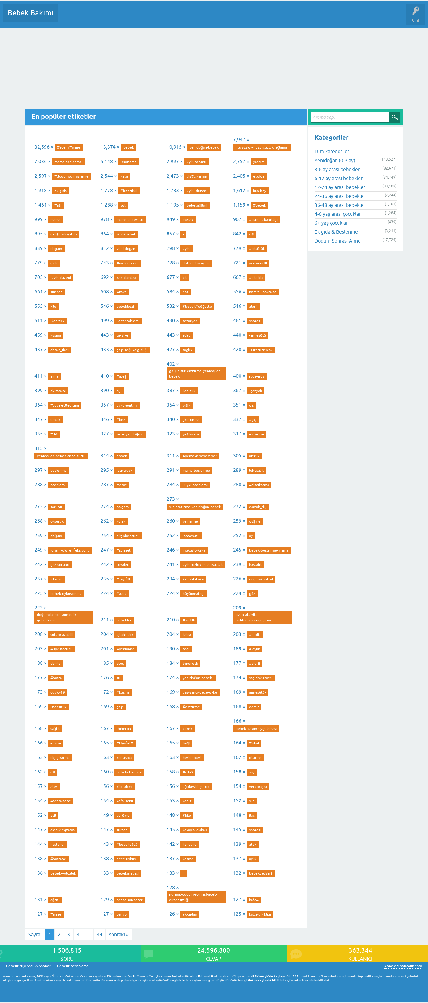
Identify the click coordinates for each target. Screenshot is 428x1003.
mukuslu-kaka (194, 550)
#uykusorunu (61, 649)
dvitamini (58, 391)
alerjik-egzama (62, 830)
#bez (121, 420)
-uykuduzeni (60, 277)
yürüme (123, 815)
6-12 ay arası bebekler (339, 178)
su (118, 678)
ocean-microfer (130, 900)
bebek (128, 147)
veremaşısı (258, 786)
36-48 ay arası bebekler (340, 205)
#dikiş (188, 772)
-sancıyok (124, 470)
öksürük (57, 521)
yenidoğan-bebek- (198, 678)
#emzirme (191, 707)
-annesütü (257, 335)
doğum (56, 536)
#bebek (259, 205)
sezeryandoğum (130, 434)
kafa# (254, 900)
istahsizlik (58, 707)
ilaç (252, 815)
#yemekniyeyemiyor (200, 456)
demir (254, 707)
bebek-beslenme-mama (268, 550)
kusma (55, 335)
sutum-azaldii (61, 634)
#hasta (56, 678)
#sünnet (124, 550)
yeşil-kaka (191, 434)
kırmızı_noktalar (262, 292)
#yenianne (125, 649)
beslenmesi (192, 758)
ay (251, 536)
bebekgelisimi (260, 873)
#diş (54, 434)
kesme (188, 859)
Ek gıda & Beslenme (336, 232)
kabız (187, 801)
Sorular (69, 17)
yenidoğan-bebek (204, 147)
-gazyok (255, 391)
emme (55, 743)
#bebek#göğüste (197, 306)
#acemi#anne (68, 147)
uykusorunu (196, 162)
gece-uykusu (127, 859)
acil (53, 815)
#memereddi (127, 263)
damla (55, 663)
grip (120, 707)
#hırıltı (255, 634)
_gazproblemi (128, 321)
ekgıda (258, 176)
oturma (255, 758)
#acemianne (60, 801)
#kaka (121, 292)
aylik (252, 859)
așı (119, 391)
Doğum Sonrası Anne (338, 240)
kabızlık (189, 391)
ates (53, 786)
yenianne (190, 521)
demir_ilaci (59, 350)
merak (188, 220)
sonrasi (255, 830)
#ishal (254, 743)
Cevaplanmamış (95, 17)
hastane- (57, 844)
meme (122, 485)
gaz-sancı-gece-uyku (200, 692)
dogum (56, 249)
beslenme (58, 470)
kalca (187, 634)
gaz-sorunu (59, 565)
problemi (57, 485)
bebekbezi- (126, 306)
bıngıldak (190, 663)
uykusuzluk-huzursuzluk (203, 565)
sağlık (55, 729)
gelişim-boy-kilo (63, 234)
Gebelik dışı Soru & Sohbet (28, 966)
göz (252, 594)
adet (186, 335)
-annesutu (191, 536)
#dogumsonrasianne (71, 176)
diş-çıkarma (59, 758)
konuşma (124, 758)
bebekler (124, 620)
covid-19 (57, 692)
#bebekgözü (127, 844)
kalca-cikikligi (260, 914)
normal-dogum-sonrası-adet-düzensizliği (193, 897)
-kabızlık (57, 321)
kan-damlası (126, 277)
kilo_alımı (124, 786)
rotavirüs (256, 376)
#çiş (252, 420)
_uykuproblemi (195, 485)
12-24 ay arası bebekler (340, 187)
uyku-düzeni (197, 191)
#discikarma (259, 485)
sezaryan (190, 321)
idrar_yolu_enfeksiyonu (70, 550)
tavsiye (122, 335)
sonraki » (119, 934)
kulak (121, 521)
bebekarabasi (128, 873)
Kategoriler (126, 17)
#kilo (187, 815)
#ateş (121, 376)
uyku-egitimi (127, 405)
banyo (122, 914)
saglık (187, 350)
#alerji (254, 663)
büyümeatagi (193, 594)
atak (252, 844)
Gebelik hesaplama (72, 966)
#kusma (123, 692)
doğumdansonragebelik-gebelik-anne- (57, 617)
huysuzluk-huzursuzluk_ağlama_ (262, 147)
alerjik (254, 456)
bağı (186, 743)
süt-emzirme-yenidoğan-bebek (195, 507)
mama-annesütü (130, 220)
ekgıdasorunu (128, 536)
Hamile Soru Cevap (258, 17)
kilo (53, 306)
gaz (185, 292)
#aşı (57, 205)
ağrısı (54, 900)
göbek (122, 456)
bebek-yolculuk (63, 873)
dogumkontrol (261, 579)
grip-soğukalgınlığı (132, 350)
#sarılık (189, 620)
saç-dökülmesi (260, 678)
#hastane (58, 859)
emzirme (256, 434)
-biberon (124, 729)
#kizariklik (129, 191)
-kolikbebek (126, 234)
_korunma (191, 420)
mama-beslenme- (68, 162)
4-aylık (254, 649)
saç (251, 772)
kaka (124, 176)
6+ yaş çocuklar (331, 223)
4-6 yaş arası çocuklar (338, 214)
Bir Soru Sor (177, 17)
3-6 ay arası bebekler (337, 169)
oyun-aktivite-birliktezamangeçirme (254, 617)
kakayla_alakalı (195, 830)
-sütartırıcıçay (260, 350)
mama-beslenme (196, 470)
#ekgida (256, 277)
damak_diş (258, 507)
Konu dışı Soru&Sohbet (214, 17)
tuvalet (123, 565)
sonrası (255, 321)
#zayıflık (124, 579)
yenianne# (258, 263)
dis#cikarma (197, 176)
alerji (253, 306)
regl (186, 649)
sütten (122, 830)
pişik (186, 405)
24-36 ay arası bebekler (340, 196)
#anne (55, 914)
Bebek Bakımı (31, 13)
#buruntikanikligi (263, 220)
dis (251, 405)
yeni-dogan (126, 249)
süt (123, 205)
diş (251, 234)
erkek (187, 729)
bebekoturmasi (129, 772)
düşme (254, 521)
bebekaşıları (197, 205)
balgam (123, 507)
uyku (187, 249)
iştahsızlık (125, 634)
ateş (120, 663)
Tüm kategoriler (332, 151)
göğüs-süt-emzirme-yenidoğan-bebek (195, 374)
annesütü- (257, 692)
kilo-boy (259, 191)
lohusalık (256, 470)
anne (54, 376)
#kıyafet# (125, 743)
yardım (258, 162)
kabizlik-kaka (193, 579)
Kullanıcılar (151, 17)
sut (251, 801)
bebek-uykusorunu (66, 594)
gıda (53, 263)
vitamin (56, 579)
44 (99, 934)
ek (185, 277)
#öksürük (257, 249)
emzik (55, 420)
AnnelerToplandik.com (403, 966)
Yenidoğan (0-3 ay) (335, 160)
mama (55, 220)
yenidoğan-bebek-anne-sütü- (61, 456)
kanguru (189, 844)
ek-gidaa (190, 914)
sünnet (56, 292)
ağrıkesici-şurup (196, 786)
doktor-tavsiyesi (196, 263)
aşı (52, 772)
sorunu (56, 507)
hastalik (255, 565)
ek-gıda (60, 191)
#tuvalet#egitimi (64, 405)
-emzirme (129, 162)
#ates (121, 594)
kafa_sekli (125, 801)
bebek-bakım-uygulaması (256, 729)
